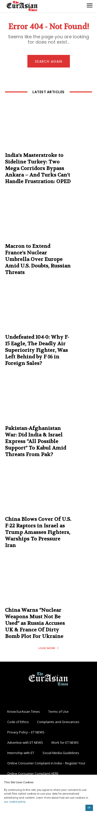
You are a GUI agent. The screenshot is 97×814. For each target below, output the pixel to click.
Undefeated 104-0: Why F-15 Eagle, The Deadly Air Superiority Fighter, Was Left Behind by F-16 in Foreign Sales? (37, 350)
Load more (48, 648)
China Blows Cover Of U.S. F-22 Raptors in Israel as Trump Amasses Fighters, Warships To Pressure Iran (38, 532)
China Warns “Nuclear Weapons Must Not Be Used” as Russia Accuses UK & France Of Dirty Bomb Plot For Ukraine (35, 623)
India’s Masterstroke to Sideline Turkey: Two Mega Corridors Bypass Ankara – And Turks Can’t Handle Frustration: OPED (38, 168)
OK (89, 807)
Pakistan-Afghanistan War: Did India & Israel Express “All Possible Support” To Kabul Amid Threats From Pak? (35, 441)
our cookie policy (14, 801)
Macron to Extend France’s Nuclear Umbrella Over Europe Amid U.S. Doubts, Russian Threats (38, 259)
